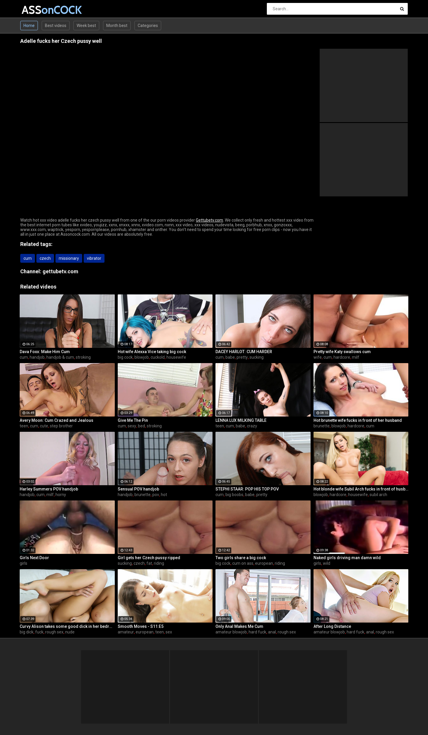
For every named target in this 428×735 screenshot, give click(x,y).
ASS (37, 10)
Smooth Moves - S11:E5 (141, 626)
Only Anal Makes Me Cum (239, 626)
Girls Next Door (34, 557)
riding (159, 563)
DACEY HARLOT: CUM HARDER (243, 351)
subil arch (378, 494)
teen (24, 426)
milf (355, 357)
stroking (83, 357)
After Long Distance (332, 626)
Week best (86, 25)
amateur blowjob (231, 632)
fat (149, 563)
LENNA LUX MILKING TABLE (241, 420)
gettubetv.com (60, 271)
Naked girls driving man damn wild (347, 557)
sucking (257, 357)
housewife (176, 357)
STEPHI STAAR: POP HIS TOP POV (247, 489)
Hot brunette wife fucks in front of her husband (358, 420)
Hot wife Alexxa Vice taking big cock (152, 351)
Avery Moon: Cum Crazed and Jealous (56, 420)
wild (326, 563)
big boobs (234, 494)
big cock (125, 357)
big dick (26, 632)
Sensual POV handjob (138, 489)
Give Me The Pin (133, 420)
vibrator (94, 258)
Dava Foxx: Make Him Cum (45, 351)
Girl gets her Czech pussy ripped (149, 557)
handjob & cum (60, 357)
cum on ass (242, 563)
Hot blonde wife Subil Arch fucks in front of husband (361, 489)
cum (27, 258)
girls (23, 563)
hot (164, 494)
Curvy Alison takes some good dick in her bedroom (67, 626)
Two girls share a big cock (240, 557)
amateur (126, 632)
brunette (322, 426)
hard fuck (257, 632)
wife (318, 357)
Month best (116, 25)
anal (272, 632)
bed (141, 426)
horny (60, 494)
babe (230, 357)
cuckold (158, 357)
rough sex (54, 632)
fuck (39, 632)
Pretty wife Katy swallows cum (342, 351)
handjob (37, 357)
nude (70, 632)
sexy (132, 426)
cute (44, 426)
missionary (69, 258)
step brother (61, 426)
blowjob (141, 357)
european (264, 563)
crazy (252, 426)
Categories (148, 25)
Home (29, 25)
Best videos (55, 25)
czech (45, 258)
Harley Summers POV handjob (49, 489)
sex (169, 632)
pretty (242, 357)
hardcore (341, 357)
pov (155, 494)
